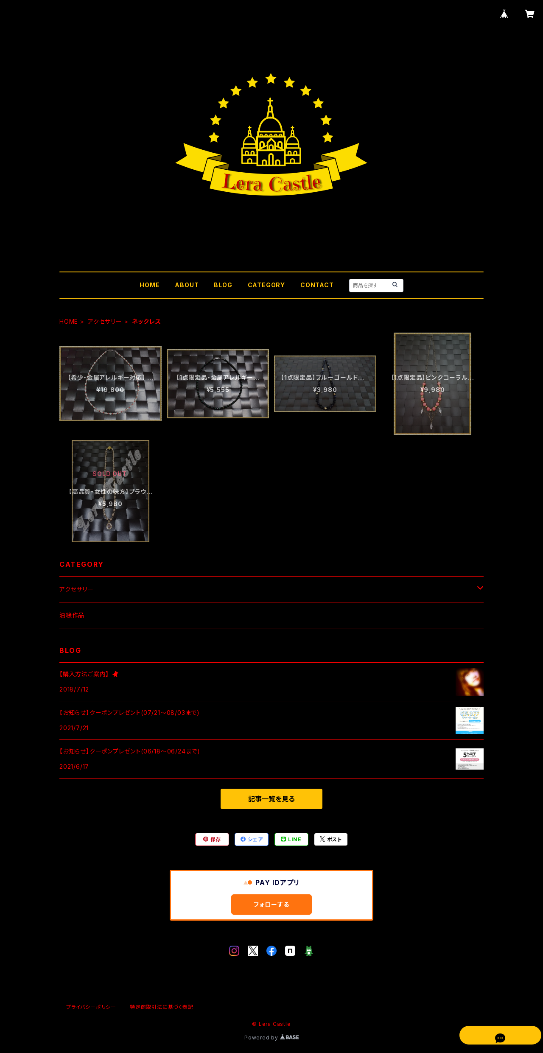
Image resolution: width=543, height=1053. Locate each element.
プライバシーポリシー (91, 1007)
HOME (150, 284)
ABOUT (187, 284)
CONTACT (317, 284)
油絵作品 (71, 615)
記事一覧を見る (271, 799)
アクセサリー (105, 321)
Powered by (271, 1037)
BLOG (223, 284)
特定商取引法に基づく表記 (161, 1007)
